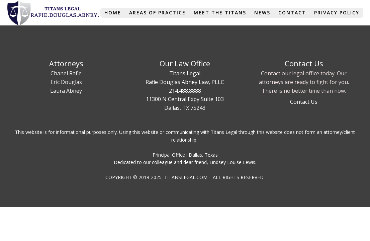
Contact (292, 12)
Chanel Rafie (66, 73)
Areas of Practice (157, 12)
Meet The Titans (220, 12)
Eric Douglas (66, 82)
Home (112, 12)
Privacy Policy (336, 12)
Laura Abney (66, 90)
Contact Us (303, 101)
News (262, 12)
